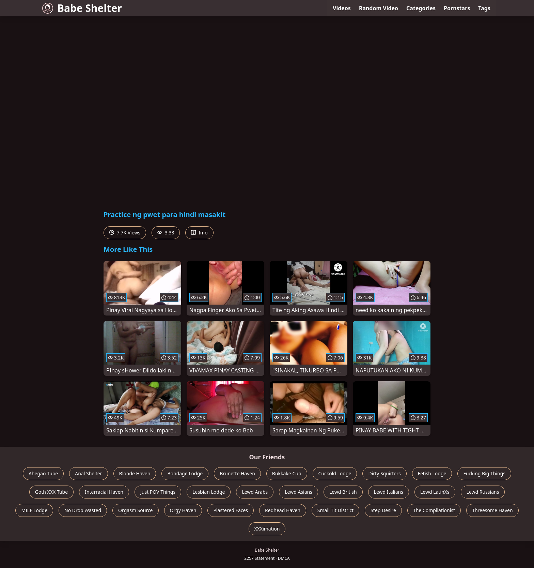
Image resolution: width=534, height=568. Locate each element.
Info (199, 232)
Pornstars (457, 8)
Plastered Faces (230, 510)
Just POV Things (157, 492)
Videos (342, 8)
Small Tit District (335, 510)
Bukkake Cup (286, 473)
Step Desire (383, 510)
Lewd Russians (483, 492)
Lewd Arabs (255, 492)
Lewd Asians (298, 492)
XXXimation (267, 528)
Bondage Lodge (185, 473)
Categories (421, 8)
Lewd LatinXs (435, 492)
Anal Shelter (88, 473)
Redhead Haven (282, 510)
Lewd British (343, 492)
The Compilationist (434, 510)
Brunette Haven (237, 473)
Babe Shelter (82, 8)
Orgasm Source (135, 510)
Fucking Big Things (484, 473)
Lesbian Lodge (208, 492)
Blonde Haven (135, 473)
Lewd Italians (388, 492)
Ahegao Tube (43, 473)
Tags (484, 8)
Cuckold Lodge (334, 473)
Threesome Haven (492, 510)
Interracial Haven (104, 492)
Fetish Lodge (432, 473)
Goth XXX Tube (51, 492)
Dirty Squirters (384, 473)
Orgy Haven (183, 510)
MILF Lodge (34, 510)
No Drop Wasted (82, 510)
